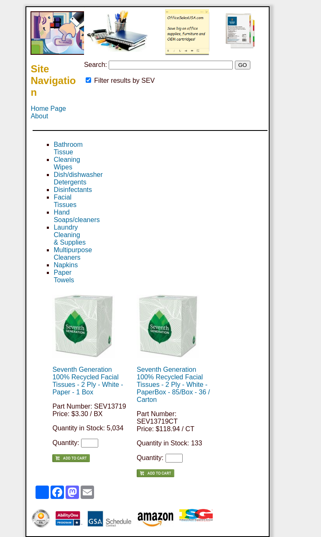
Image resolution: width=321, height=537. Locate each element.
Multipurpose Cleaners (73, 253)
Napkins (66, 264)
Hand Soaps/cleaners (76, 216)
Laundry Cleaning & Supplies (70, 235)
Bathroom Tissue (68, 148)
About (39, 116)
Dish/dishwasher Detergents (78, 178)
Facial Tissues (65, 201)
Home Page (48, 108)
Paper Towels (64, 276)
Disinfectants (73, 189)
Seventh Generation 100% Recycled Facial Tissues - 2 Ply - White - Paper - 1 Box (87, 381)
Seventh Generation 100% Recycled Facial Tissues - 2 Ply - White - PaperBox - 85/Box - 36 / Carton (173, 384)
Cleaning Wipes (67, 163)
